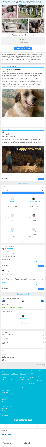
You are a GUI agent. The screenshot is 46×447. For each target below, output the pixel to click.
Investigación (4, 410)
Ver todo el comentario (38, 175)
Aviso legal (22, 379)
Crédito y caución (40, 376)
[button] (43, 103)
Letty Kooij (12, 201)
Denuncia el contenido (39, 364)
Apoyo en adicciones (6, 390)
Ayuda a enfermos (5, 392)
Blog (3, 383)
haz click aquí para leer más (25, 2)
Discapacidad (4, 399)
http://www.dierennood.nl (7, 125)
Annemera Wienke (9, 131)
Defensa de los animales (7, 397)
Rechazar (25, 4)
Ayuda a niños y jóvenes (7, 406)
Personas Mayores (6, 413)
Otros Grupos (5, 415)
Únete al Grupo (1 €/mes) (23, 48)
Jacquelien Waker (34, 231)
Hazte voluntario (31, 383)
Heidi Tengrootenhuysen (33, 218)
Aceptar (20, 4)
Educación (4, 401)
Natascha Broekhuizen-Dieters (12, 218)
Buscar (23, 193)
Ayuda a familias (5, 404)
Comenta (41, 179)
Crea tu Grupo (13, 375)
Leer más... (4, 144)
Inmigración (4, 408)
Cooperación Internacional (7, 394)
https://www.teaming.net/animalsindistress (12, 307)
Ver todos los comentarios (23, 294)
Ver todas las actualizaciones (23, 183)
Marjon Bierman (12, 231)
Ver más (23, 241)
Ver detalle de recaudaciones (23, 346)
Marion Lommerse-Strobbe (34, 201)
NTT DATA (39, 374)
